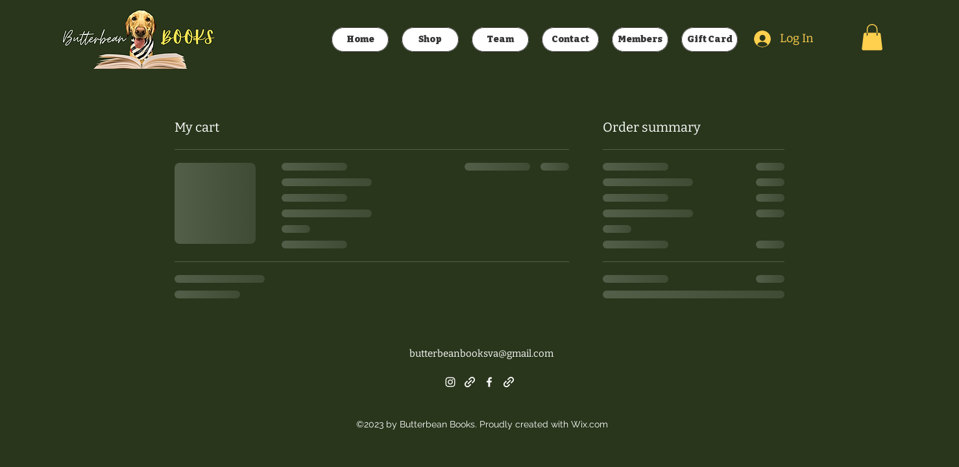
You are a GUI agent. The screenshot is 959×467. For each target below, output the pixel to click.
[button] (872, 37)
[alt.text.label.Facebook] (489, 382)
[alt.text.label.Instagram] (450, 382)
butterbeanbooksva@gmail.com (481, 353)
